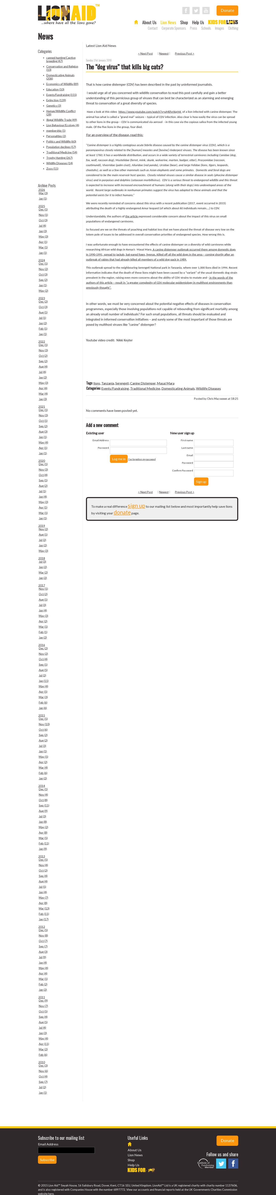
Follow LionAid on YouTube (206, 10)
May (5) (43, 756)
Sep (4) (43, 876)
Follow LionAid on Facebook (186, 10)
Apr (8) (43, 832)
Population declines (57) (61, 147)
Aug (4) (43, 366)
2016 (41, 645)
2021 (41, 406)
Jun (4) (43, 496)
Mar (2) (43, 572)
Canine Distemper (143, 383)
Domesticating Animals (178, 388)
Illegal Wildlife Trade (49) (61, 120)
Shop (184, 22)
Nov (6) (43, 1071)
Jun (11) (44, 681)
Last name (187, 447)
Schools (206, 28)
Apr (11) (44, 1044)
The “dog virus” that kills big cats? (124, 66)
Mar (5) (43, 838)
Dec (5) (43, 718)
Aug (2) (43, 485)
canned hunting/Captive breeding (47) (61, 59)
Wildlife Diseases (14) (59, 163)
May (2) (43, 290)
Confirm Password (182, 470)
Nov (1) (43, 215)
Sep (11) (44, 805)
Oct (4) (43, 475)
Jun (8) (43, 821)
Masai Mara (165, 383)
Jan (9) (43, 849)
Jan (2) (43, 578)
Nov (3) (43, 350)
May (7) (43, 897)
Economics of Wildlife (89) (62, 84)
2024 (41, 260)
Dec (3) (43, 1065)
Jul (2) (42, 540)
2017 (41, 585)
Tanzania (107, 383)
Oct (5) (43, 1011)
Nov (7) (43, 1006)
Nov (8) (43, 935)
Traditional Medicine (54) (61, 152)
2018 (41, 558)
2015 (41, 715)
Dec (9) (43, 1000)
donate (122, 512)
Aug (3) (43, 431)
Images (219, 28)
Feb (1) (43, 328)
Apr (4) (43, 388)
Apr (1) (43, 242)
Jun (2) (43, 323)
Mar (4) (43, 393)
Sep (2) (43, 280)
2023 (41, 298)
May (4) (43, 442)
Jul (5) (42, 886)
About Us (149, 22)
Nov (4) (43, 794)
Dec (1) (43, 209)
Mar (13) (44, 908)
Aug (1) (43, 312)
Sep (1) (43, 480)
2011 (41, 997)
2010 (41, 1062)
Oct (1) (43, 420)
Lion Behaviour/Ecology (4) (62, 125)
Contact (153, 28)
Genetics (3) (53, 105)
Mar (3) (43, 193)
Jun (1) (43, 285)
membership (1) (56, 130)
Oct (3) (43, 220)
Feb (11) (44, 843)
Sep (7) (43, 946)
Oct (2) (43, 355)
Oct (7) (43, 941)
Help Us (198, 22)
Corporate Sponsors (174, 28)
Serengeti (122, 383)
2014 (41, 786)
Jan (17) (44, 919)
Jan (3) (43, 399)
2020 (41, 460)
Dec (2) (43, 301)
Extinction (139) (56, 100)
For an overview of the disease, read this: (114, 135)
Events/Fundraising (115, 388)
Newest (164, 53)
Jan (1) (43, 198)
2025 (41, 206)
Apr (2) (43, 621)
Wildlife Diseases (208, 388)
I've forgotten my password (142, 459)
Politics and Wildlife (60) (61, 141)
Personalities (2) (56, 136)
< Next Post (145, 53)
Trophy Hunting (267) (59, 157)
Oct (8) (43, 800)
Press (193, 28)
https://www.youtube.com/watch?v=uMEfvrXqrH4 (150, 112)
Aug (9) (43, 811)
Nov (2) (43, 269)
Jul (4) (42, 225)
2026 (41, 190)
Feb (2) (43, 984)
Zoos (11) (52, 168)
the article (132, 216)
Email (190, 455)
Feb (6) (43, 702)
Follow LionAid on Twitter (196, 10)
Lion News (168, 22)
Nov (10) (44, 724)
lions (96, 383)
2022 (41, 341)
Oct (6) (43, 729)
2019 (41, 525)
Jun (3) (43, 231)
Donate (227, 10)
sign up (136, 505)
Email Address (101, 440)
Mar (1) (43, 247)
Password (103, 447)
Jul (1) (42, 317)
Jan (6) (43, 708)
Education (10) (55, 89)
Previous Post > (184, 53)
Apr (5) (43, 691)
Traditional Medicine (145, 388)
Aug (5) (43, 670)
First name (187, 440)
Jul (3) (42, 561)
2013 (41, 856)
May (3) (43, 236)
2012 (41, 926)
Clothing (233, 28)
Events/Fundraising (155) (61, 94)
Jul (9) (42, 957)
